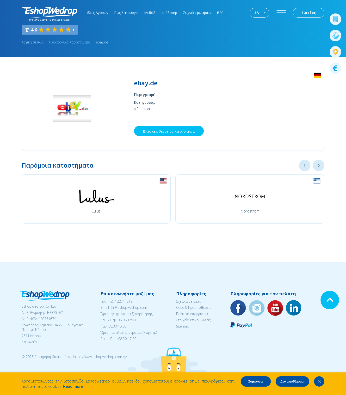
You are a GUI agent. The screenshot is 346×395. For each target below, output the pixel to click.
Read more (73, 386)
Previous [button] (304, 165)
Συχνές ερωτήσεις (197, 12)
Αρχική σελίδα (32, 42)
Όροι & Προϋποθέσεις (193, 307)
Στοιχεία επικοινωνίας (193, 320)
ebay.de (102, 42)
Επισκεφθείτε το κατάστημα (169, 131)
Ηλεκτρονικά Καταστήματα (69, 42)
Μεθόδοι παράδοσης (160, 12)
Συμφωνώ (255, 381)
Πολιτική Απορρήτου (192, 313)
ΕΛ (257, 12)
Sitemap (182, 326)
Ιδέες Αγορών (97, 12)
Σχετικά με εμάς (188, 301)
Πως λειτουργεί (126, 12)
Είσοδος (309, 12)
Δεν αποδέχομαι (292, 381)
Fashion (143, 108)
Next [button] (318, 165)
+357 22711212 (120, 301)
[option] (96, 199)
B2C (220, 12)
